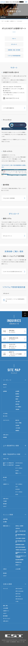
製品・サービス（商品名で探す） (8, 463)
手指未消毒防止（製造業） (20, 538)
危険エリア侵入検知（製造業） (21, 532)
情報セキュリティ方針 (20, 641)
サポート (14, 38)
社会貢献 (17, 425)
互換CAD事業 (7, 584)
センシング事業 (8, 514)
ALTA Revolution (19, 462)
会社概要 (17, 391)
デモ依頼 (4, 501)
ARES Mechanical (19, 598)
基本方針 (17, 420)
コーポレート (7, 380)
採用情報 (5, 437)
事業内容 (5, 384)
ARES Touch (18, 596)
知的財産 (17, 404)
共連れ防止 (18, 528)
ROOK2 (17, 470)
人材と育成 (18, 427)
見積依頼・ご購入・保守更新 (14, 50)
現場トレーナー (18, 473)
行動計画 (17, 409)
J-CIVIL (17, 601)
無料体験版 (5, 615)
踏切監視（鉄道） (19, 562)
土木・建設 (7, 21)
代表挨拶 (17, 396)
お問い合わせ (5, 434)
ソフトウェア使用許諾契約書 (14, 55)
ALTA (17, 486)
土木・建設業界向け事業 (11, 445)
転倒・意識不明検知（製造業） (20, 535)
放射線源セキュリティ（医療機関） (21, 553)
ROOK (17, 494)
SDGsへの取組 (18, 422)
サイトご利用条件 (7, 641)
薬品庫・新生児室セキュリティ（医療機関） (21, 556)
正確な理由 (5, 519)
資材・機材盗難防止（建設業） (20, 541)
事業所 (17, 399)
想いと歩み (5, 416)
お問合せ (5, 568)
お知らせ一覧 (5, 458)
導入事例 (5, 477)
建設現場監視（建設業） (20, 544)
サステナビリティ (6, 420)
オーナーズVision (19, 468)
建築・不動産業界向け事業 (11, 454)
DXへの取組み (18, 406)
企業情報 (5, 391)
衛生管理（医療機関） (20, 559)
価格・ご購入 (5, 605)
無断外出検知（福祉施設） (20, 547)
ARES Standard (19, 588)
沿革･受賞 (18, 401)
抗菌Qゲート (18, 564)
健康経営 (17, 430)
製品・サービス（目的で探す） (8, 465)
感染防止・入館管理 (19, 525)
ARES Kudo (18, 593)
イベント (4, 479)
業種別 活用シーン (6, 525)
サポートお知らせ (19, 484)
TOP (2, 21)
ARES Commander (19, 591)
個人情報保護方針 (13, 641)
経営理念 (17, 393)
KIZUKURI (18, 465)
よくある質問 (18, 568)
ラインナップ (5, 588)
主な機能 (5, 521)
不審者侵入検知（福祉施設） (21, 549)
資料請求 (5, 503)
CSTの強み (5, 413)
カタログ (4, 506)
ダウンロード (14, 44)
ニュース (4, 387)
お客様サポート (13, 21)
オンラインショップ (6, 618)
